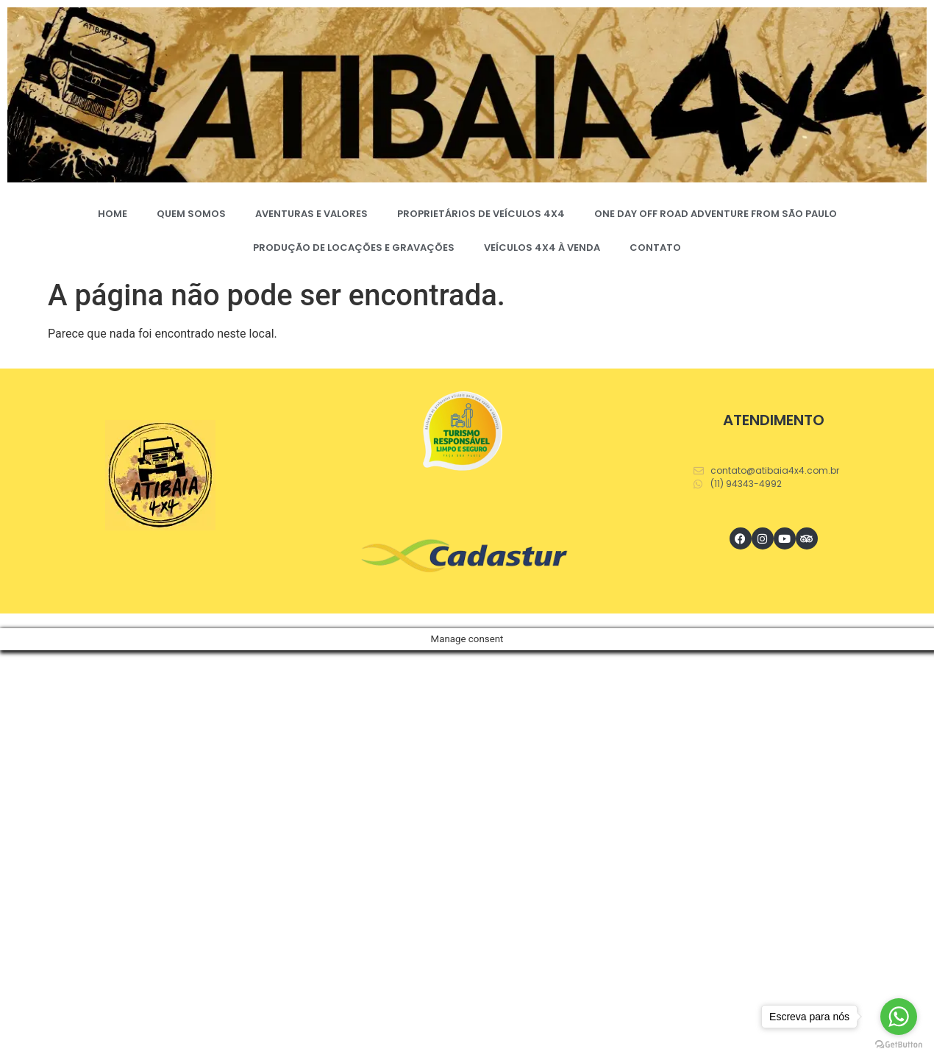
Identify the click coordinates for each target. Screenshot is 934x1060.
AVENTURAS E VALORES (311, 214)
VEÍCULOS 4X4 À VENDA (542, 248)
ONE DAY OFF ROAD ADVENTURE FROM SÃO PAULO (715, 214)
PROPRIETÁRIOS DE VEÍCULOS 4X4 (481, 214)
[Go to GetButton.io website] (898, 1045)
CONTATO (655, 248)
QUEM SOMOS (191, 214)
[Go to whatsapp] (898, 1016)
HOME (112, 214)
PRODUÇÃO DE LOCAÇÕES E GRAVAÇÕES (353, 248)
